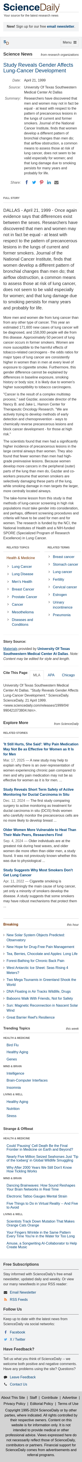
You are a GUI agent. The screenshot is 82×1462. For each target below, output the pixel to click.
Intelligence (15, 1073)
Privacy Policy (14, 1404)
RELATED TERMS (59, 547)
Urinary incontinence (63, 604)
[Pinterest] (41, 182)
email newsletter (60, 26)
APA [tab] (51, 675)
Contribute (50, 1397)
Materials (10, 649)
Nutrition (13, 1109)
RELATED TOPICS (18, 547)
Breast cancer (64, 557)
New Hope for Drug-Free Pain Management (40, 947)
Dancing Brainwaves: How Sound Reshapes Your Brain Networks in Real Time (41, 1187)
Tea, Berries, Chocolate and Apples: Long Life (42, 954)
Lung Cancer (22, 566)
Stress (11, 1116)
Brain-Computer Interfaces (27, 1080)
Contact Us (18, 1384)
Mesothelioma (23, 612)
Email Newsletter (23, 1292)
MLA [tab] (36, 675)
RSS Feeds (19, 1299)
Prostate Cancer (24, 597)
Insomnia (14, 1087)
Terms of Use (68, 1404)
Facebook (17, 1332)
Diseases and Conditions (22, 622)
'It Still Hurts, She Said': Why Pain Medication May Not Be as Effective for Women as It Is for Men (41, 749)
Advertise (69, 1397)
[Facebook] (26, 182)
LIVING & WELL (13, 1094)
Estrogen (60, 595)
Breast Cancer (23, 589)
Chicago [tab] (68, 675)
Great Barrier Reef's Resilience (31, 1017)
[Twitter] (34, 182)
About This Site (13, 1397)
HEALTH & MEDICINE (16, 1038)
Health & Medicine (21, 558)
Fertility (58, 579)
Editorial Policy (41, 1404)
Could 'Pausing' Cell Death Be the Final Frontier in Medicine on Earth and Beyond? (40, 1148)
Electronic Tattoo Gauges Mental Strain (37, 1196)
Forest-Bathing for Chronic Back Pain (35, 961)
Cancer (17, 604)
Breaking (10, 924)
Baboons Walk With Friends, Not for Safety (40, 998)
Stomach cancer (65, 564)
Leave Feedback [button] (23, 1377)
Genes (12, 1059)
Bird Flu (13, 1045)
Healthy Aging (17, 1052)
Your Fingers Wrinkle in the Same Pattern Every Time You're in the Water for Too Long (41, 1234)
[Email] (56, 182)
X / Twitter (17, 1339)
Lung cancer (62, 572)
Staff (33, 1397)
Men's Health (22, 581)
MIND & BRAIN (12, 1066)
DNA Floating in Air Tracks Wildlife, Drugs (39, 991)
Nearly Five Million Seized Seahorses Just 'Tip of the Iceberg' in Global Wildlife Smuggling (42, 1158)
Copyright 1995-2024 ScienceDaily (32, 1410)
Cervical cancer (65, 587)
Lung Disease (22, 574)
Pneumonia (62, 615)
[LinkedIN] (49, 182)
